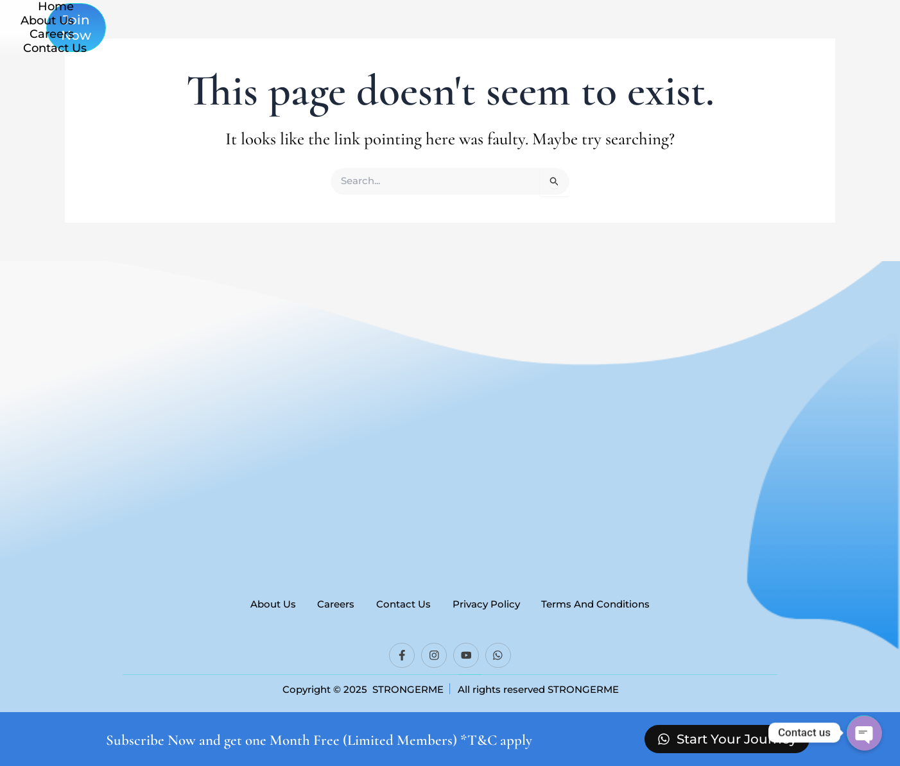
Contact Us (579, 39)
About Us (425, 39)
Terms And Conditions (604, 602)
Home (355, 39)
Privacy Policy (490, 602)
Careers (500, 39)
